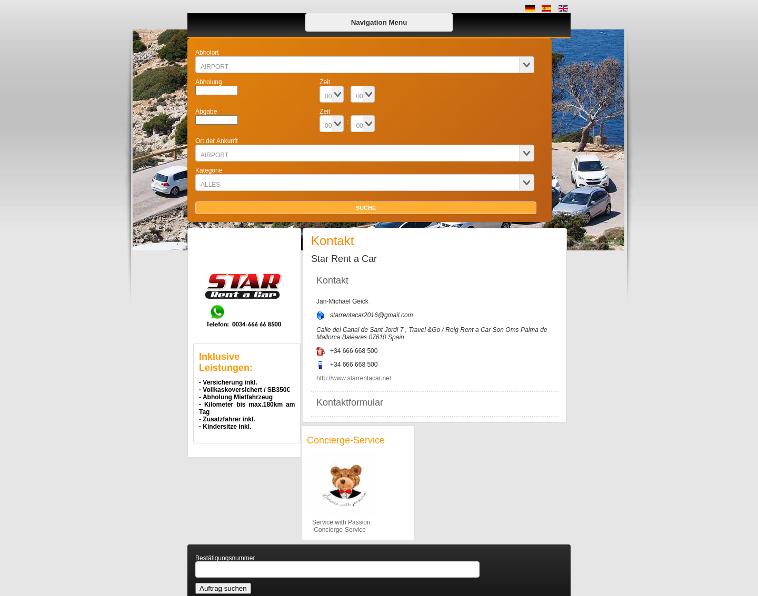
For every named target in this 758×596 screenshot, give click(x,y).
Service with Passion (339, 522)
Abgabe (206, 111)
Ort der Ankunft (216, 141)
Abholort (207, 52)
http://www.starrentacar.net (353, 378)
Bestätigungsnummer (225, 558)
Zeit (325, 82)
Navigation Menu (379, 22)
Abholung (208, 82)
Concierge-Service (336, 529)
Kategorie (208, 170)
